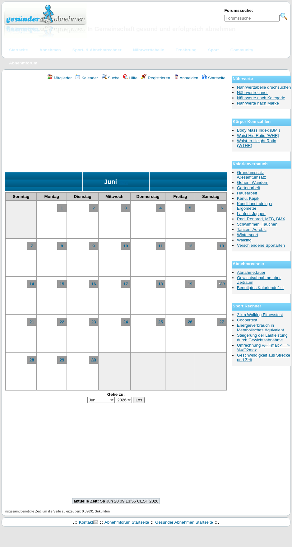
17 (125, 284)
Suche (111, 78)
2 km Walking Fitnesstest (260, 314)
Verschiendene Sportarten (261, 245)
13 (222, 246)
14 (32, 284)
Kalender (86, 78)
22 (62, 322)
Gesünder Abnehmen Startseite (184, 522)
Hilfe (130, 78)
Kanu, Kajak (248, 198)
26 (190, 322)
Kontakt (86, 522)
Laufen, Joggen (251, 213)
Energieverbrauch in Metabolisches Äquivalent (260, 327)
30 (93, 360)
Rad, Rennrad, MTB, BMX (261, 219)
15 (62, 284)
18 (160, 284)
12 (190, 246)
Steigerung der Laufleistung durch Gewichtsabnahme (262, 337)
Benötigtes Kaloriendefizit (260, 287)
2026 (123, 182)
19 (190, 284)
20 (222, 284)
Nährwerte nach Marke (258, 103)
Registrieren (155, 78)
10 (125, 246)
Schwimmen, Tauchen (257, 224)
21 (32, 322)
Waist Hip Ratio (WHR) (258, 135)
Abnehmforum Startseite (126, 522)
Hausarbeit (247, 193)
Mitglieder (60, 78)
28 (32, 360)
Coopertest (247, 320)
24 (125, 322)
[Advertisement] (116, 127)
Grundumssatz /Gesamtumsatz (251, 175)
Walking (244, 240)
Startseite (213, 78)
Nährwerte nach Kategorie (261, 98)
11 (160, 246)
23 (93, 322)
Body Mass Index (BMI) (258, 130)
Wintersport (247, 234)
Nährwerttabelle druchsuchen (264, 87)
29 (62, 360)
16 (93, 284)
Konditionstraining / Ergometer (254, 206)
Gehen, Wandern (252, 182)
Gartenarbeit (248, 187)
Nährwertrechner (252, 92)
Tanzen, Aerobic (252, 229)
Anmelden (186, 78)
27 (222, 322)
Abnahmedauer (251, 272)
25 (160, 322)
